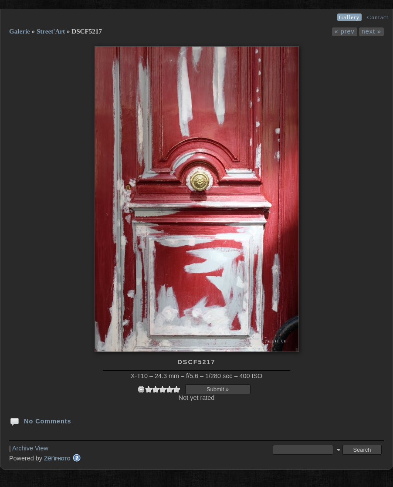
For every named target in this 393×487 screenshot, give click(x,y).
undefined (141, 389)
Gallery (349, 17)
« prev (345, 31)
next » (371, 31)
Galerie (19, 31)
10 (176, 389)
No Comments (40, 420)
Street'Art (51, 31)
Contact (378, 17)
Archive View (30, 448)
